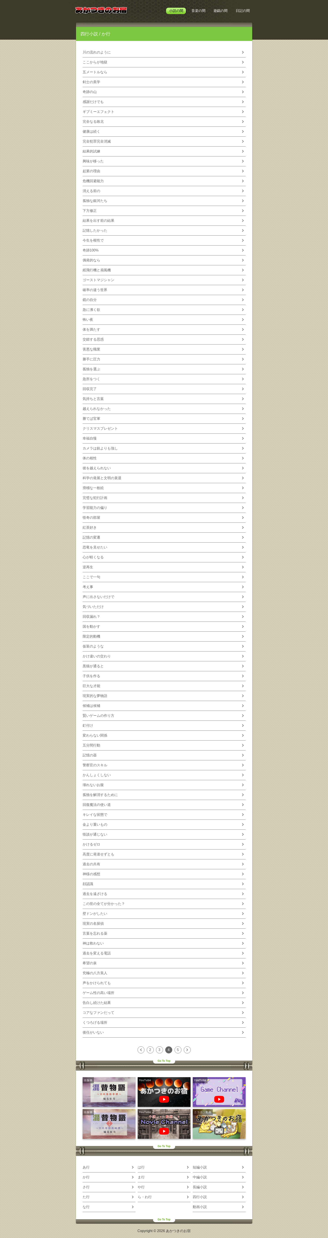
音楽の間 (198, 11)
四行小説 (89, 33)
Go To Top (164, 1060)
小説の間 (176, 11)
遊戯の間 (220, 11)
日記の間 (243, 11)
